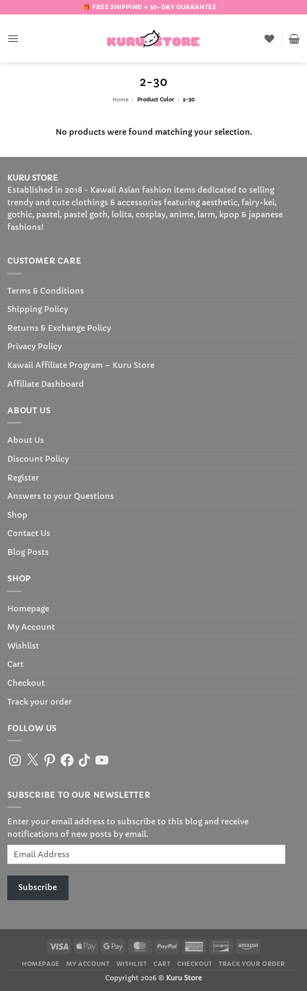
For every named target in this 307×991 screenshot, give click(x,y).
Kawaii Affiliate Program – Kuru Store (80, 365)
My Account (31, 627)
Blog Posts (28, 552)
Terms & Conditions (45, 291)
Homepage (28, 608)
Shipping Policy (37, 309)
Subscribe (37, 887)
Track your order (39, 702)
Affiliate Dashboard (45, 384)
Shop (17, 515)
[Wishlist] (269, 38)
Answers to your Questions (60, 496)
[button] (13, 38)
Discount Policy (38, 459)
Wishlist (23, 646)
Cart (15, 664)
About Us (25, 440)
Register (23, 477)
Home (120, 99)
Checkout (26, 683)
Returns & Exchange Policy (59, 328)
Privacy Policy (34, 346)
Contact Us (28, 533)
